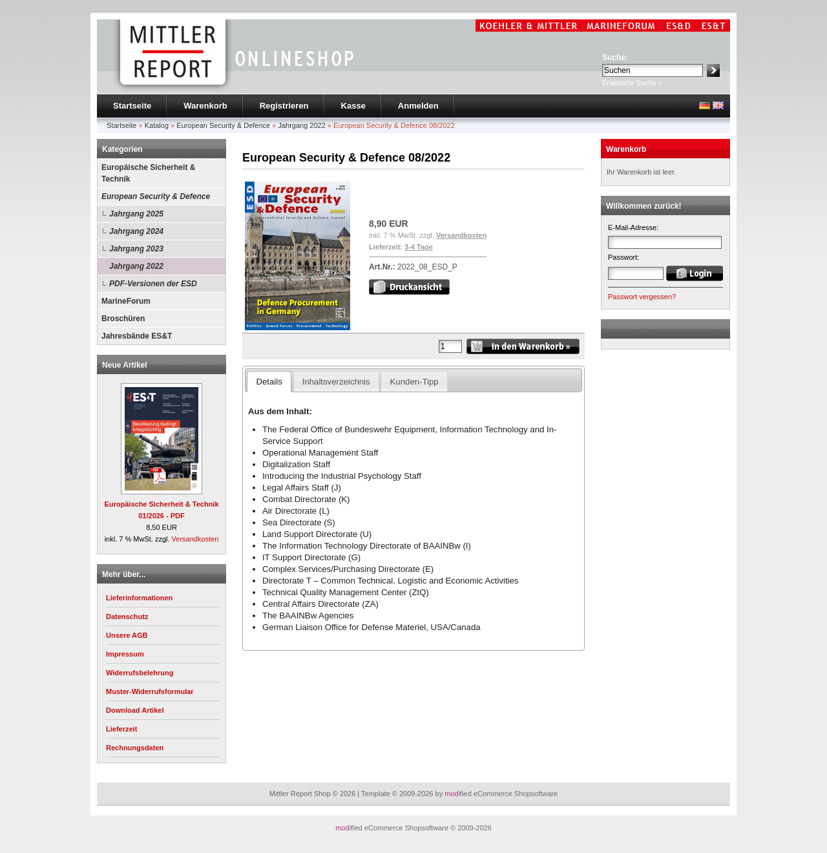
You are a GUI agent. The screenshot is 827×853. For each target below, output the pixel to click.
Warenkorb (205, 106)
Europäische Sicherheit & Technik (148, 173)
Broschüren (123, 318)
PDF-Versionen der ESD (153, 283)
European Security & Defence (155, 196)
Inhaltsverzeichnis (336, 381)
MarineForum (126, 301)
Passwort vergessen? (642, 296)
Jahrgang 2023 (136, 248)
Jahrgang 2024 (136, 231)
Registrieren (284, 106)
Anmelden (418, 106)
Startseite (132, 106)
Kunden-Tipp (414, 381)
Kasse (353, 106)
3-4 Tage (418, 247)
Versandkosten (195, 539)
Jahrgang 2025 (136, 213)
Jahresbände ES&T (136, 336)
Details (269, 381)
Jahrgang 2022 (136, 266)
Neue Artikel (124, 365)
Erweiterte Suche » (632, 83)
